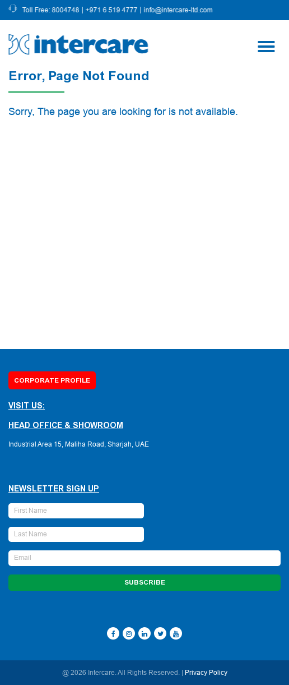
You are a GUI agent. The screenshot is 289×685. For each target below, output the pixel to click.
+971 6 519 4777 (112, 10)
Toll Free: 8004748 (51, 10)
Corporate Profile (52, 380)
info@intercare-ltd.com (178, 10)
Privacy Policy (206, 673)
